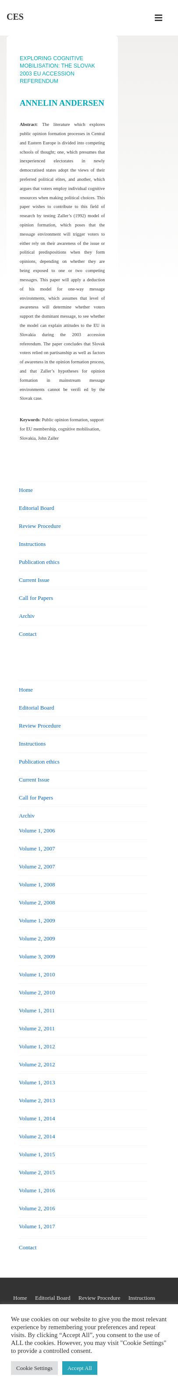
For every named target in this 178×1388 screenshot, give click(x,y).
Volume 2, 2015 (37, 1172)
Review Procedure (40, 526)
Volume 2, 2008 (37, 902)
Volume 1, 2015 (37, 1154)
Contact (27, 634)
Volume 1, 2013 (37, 1082)
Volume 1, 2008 (37, 884)
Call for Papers (36, 598)
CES (15, 17)
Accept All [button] (80, 1368)
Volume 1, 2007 (37, 848)
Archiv (27, 616)
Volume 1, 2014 (37, 1118)
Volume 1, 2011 (37, 1010)
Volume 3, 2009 (37, 956)
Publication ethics (39, 562)
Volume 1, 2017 (37, 1226)
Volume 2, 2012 (37, 1064)
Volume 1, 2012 (37, 1046)
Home (26, 490)
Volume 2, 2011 (37, 1028)
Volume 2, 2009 (37, 938)
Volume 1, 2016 (37, 1190)
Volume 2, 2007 (37, 866)
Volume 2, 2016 (37, 1208)
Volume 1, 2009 (37, 920)
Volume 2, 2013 (37, 1100)
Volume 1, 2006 (37, 830)
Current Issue (34, 580)
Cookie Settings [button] (34, 1368)
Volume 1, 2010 (37, 974)
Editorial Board (36, 508)
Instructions (32, 544)
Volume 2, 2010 (37, 992)
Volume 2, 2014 (37, 1136)
